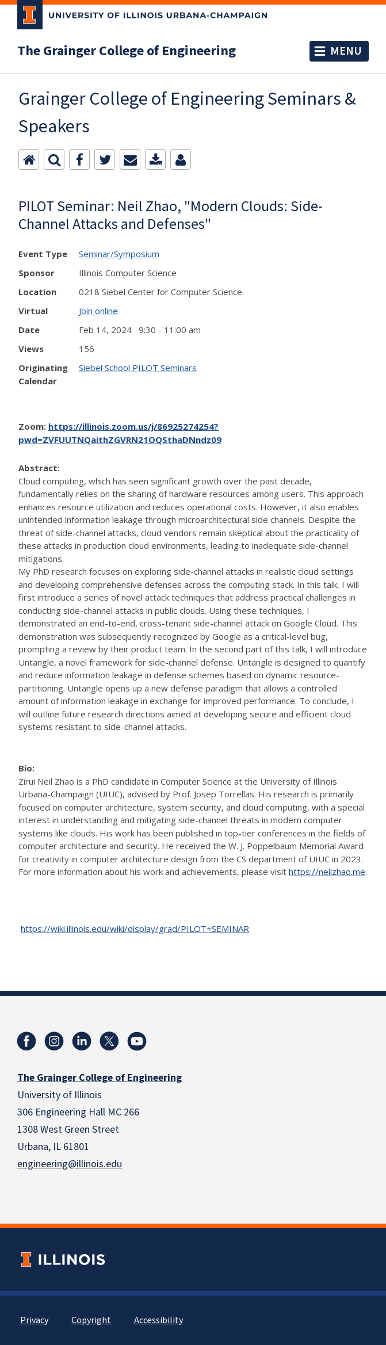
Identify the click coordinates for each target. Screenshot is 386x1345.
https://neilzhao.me (327, 871)
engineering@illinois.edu (69, 1164)
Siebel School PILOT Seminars (138, 367)
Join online (98, 310)
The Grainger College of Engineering (126, 51)
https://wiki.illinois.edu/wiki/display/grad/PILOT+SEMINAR (135, 928)
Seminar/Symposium (119, 253)
